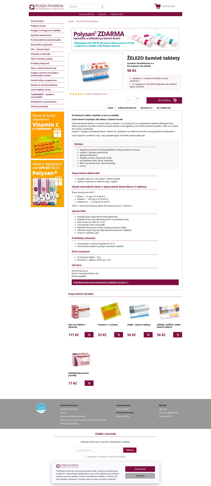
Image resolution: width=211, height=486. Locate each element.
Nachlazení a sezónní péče (44, 101)
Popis (110, 107)
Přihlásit (130, 450)
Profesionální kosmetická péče (46, 40)
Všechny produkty (39, 106)
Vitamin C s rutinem (142, 78)
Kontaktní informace (69, 409)
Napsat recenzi (100, 94)
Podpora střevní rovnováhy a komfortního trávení (45, 74)
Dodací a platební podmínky (72, 416)
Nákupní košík (116, 14)
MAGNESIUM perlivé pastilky (78, 374)
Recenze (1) (146, 107)
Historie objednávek (168, 412)
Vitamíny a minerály (40, 54)
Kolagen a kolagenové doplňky (46, 30)
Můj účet (102, 14)
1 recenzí (87, 94)
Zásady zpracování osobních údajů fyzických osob (83, 419)
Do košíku (167, 100)
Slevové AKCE (37, 21)
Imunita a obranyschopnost (44, 85)
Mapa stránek (123, 416)
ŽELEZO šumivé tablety (87, 21)
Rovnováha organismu (41, 44)
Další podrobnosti (127, 107)
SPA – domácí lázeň (40, 49)
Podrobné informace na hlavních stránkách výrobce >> (101, 282)
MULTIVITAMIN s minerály (76, 326)
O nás (63, 412)
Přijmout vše (140, 469)
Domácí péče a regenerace (44, 80)
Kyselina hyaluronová (41, 35)
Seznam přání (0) (86, 14)
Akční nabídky (123, 409)
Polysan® (160, 84)
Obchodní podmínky (69, 423)
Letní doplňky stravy (41, 89)
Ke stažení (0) (164, 107)
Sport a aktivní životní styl (43, 68)
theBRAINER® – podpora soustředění (42, 95)
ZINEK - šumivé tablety (138, 325)
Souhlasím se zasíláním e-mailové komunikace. (105, 456)
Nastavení (140, 476)
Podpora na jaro (38, 25)
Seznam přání (165, 416)
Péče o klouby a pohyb (41, 58)
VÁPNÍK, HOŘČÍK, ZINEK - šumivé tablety (169, 326)
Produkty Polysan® (40, 63)
